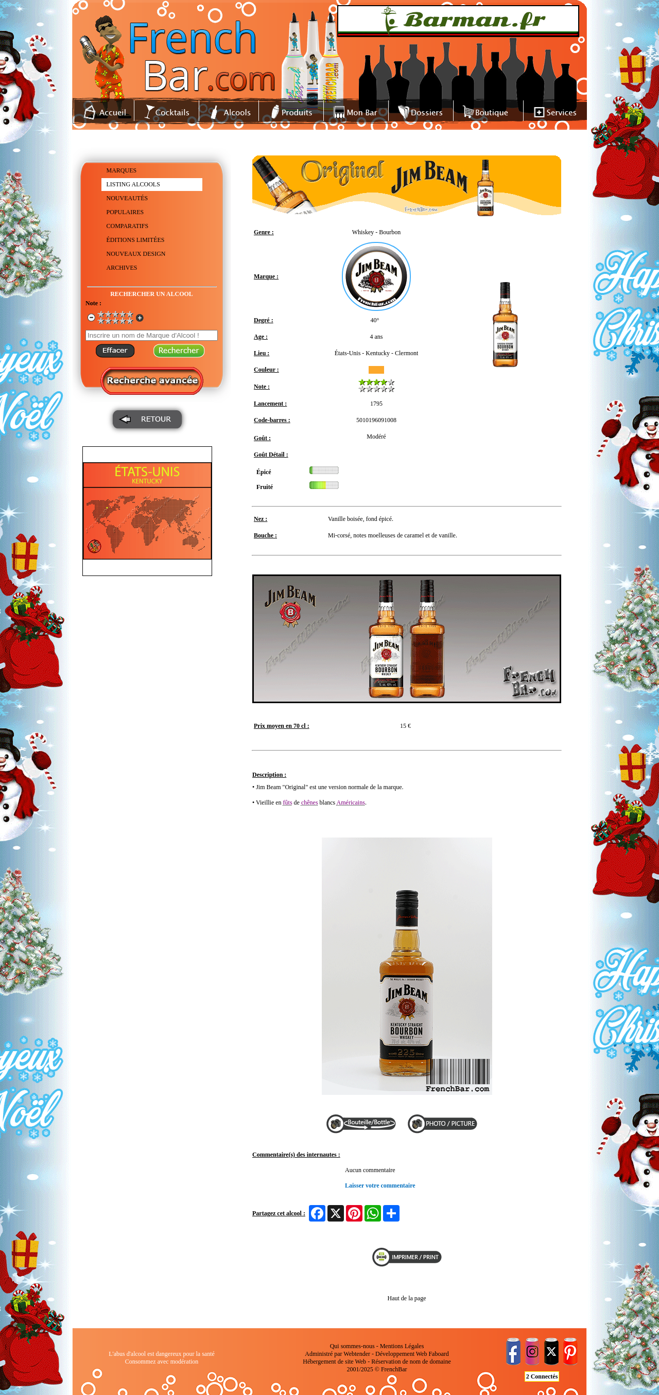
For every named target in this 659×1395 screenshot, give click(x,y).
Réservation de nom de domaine (411, 1361)
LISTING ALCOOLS (133, 184)
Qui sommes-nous (352, 1346)
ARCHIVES (122, 267)
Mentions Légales (402, 1346)
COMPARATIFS (128, 226)
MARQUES (122, 170)
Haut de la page (407, 1298)
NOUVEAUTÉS (127, 198)
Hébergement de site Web (334, 1361)
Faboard (438, 1353)
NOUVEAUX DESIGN (136, 253)
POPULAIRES (125, 212)
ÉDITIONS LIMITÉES (136, 239)
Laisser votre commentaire (380, 1185)
